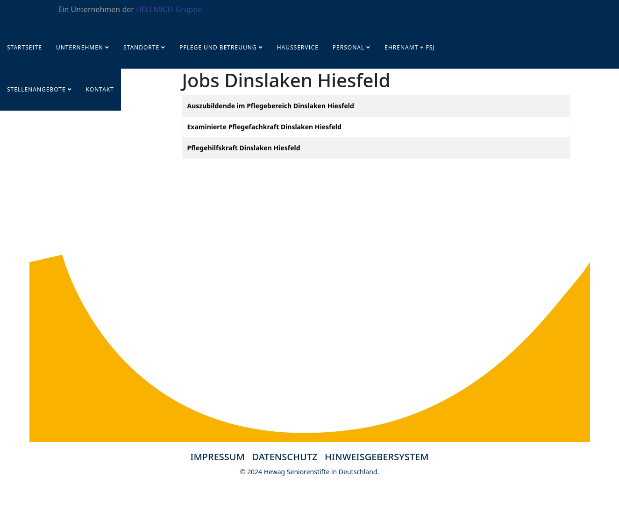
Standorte (141, 47)
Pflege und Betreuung (219, 47)
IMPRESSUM (217, 456)
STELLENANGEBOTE (36, 89)
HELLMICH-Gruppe (169, 9)
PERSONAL (348, 47)
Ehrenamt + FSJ (409, 47)
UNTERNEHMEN (79, 47)
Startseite (24, 47)
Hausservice (298, 47)
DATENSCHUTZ (288, 456)
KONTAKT (100, 89)
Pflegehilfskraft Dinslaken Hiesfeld (243, 147)
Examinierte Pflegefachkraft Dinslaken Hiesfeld (264, 126)
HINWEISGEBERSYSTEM (377, 456)
